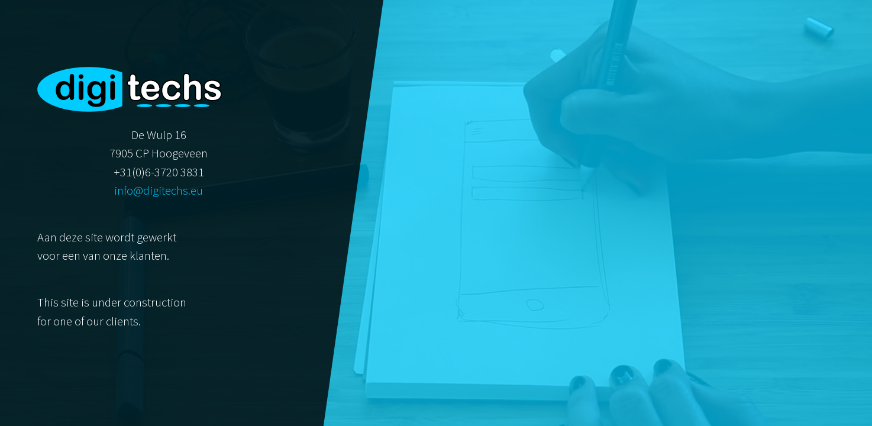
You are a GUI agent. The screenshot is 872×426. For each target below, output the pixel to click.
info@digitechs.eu (158, 190)
